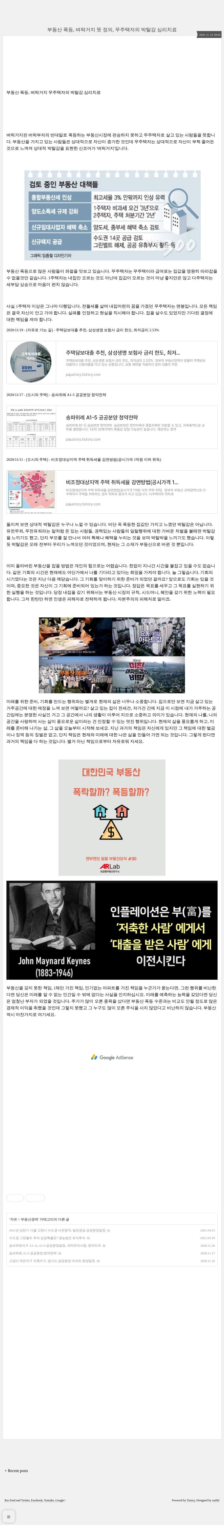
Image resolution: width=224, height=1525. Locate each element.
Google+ (60, 1518)
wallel (215, 1518)
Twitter (25, 1518)
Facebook (37, 1518)
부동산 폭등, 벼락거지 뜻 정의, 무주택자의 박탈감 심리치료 (112, 29)
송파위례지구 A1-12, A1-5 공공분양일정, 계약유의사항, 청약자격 (55, 1263)
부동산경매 (29, 1237)
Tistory (191, 1518)
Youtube (49, 1518)
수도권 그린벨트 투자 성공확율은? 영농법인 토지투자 (47, 1256)
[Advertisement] (112, 1075)
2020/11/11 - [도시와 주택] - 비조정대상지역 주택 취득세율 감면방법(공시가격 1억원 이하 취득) (83, 471)
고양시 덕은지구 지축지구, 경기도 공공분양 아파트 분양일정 (52, 1279)
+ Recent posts (16, 1489)
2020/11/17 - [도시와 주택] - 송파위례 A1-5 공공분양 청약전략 (56, 401)
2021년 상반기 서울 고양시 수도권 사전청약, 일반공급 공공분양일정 (57, 1248)
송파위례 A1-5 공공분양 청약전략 (33, 1271)
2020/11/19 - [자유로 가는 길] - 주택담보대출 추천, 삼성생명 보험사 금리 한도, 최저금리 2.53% (82, 330)
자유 (13, 1237)
